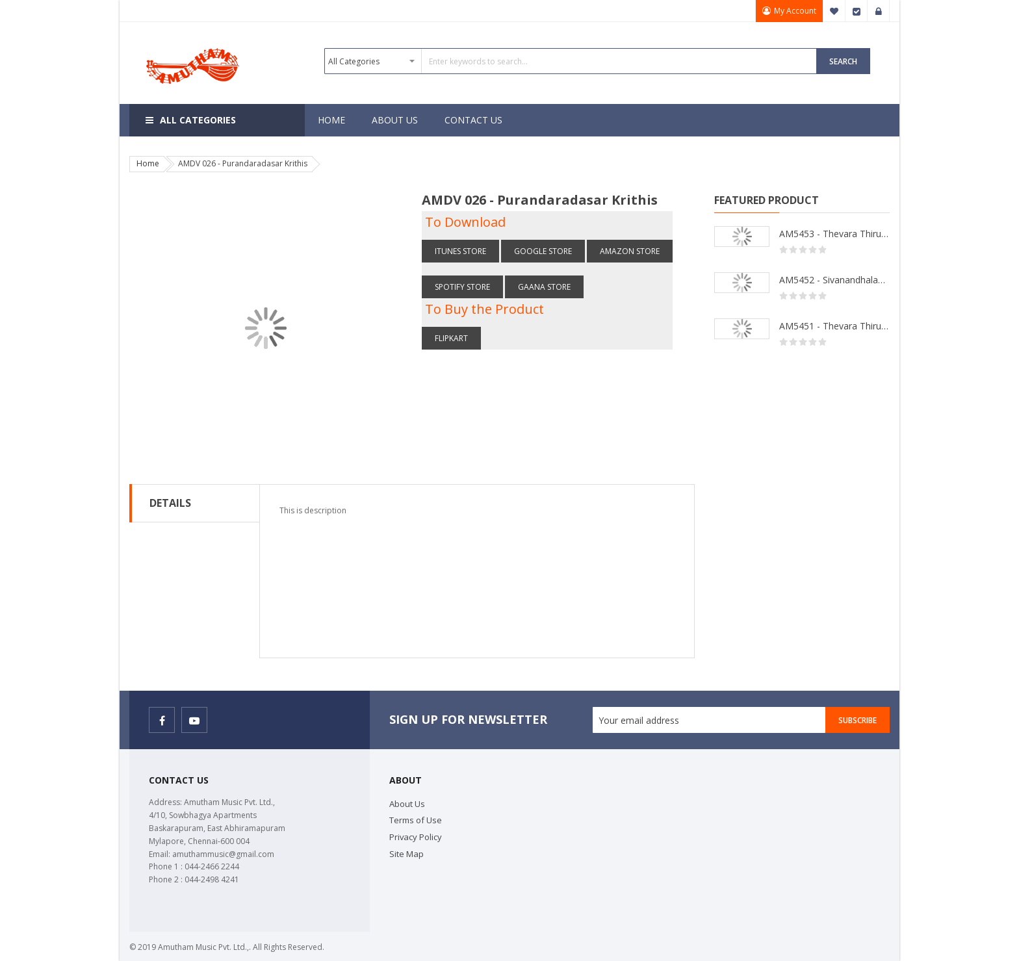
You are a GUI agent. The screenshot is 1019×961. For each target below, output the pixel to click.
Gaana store (544, 286)
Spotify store (462, 286)
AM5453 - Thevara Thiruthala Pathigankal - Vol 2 (834, 233)
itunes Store (460, 251)
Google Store (543, 251)
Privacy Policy (415, 837)
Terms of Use (415, 820)
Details (170, 503)
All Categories (198, 120)
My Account (795, 10)
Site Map (406, 854)
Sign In (879, 11)
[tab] (194, 503)
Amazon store (630, 251)
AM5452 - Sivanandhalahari (834, 280)
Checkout (856, 11)
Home (147, 163)
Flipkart (451, 338)
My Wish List (834, 11)
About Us (407, 804)
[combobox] (570, 61)
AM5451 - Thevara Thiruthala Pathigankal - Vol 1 (834, 326)
